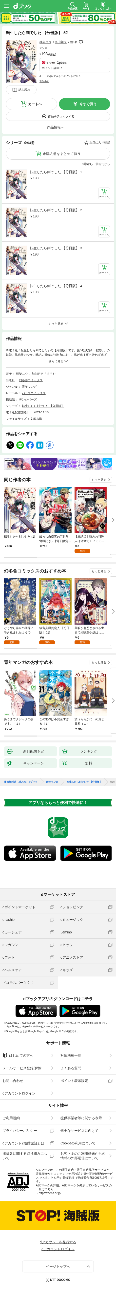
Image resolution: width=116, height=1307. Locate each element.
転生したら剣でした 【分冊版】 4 (56, 286)
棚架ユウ (45, 42)
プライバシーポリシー (19, 1131)
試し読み (24, 89)
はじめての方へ (17, 1055)
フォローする (80, 42)
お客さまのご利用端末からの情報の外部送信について (82, 1156)
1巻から (87, 164)
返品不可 (44, 81)
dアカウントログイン (19, 1093)
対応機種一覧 (70, 1055)
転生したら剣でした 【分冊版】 (43, 406)
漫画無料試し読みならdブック (21, 782)
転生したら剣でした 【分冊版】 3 (56, 248)
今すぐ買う (88, 104)
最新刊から (102, 164)
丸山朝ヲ (61, 42)
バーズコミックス (34, 393)
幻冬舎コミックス (31, 380)
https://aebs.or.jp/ (50, 1193)
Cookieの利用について (78, 1143)
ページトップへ (58, 1266)
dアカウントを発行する (58, 1242)
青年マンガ (29, 386)
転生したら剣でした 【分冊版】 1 (56, 172)
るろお (51, 374)
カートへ (35, 104)
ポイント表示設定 (74, 1081)
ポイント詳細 (50, 68)
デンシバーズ (28, 399)
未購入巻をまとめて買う (62, 154)
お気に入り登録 (99, 142)
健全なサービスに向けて (79, 1131)
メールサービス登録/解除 (21, 1068)
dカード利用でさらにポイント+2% (58, 76)
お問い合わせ (12, 1081)
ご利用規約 (11, 1118)
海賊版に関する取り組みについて (24, 1156)
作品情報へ (55, 127)
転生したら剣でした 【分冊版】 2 (56, 210)
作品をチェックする (61, 116)
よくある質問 (70, 1068)
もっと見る (99, 480)
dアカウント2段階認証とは (23, 1143)
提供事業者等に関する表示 (81, 1118)
